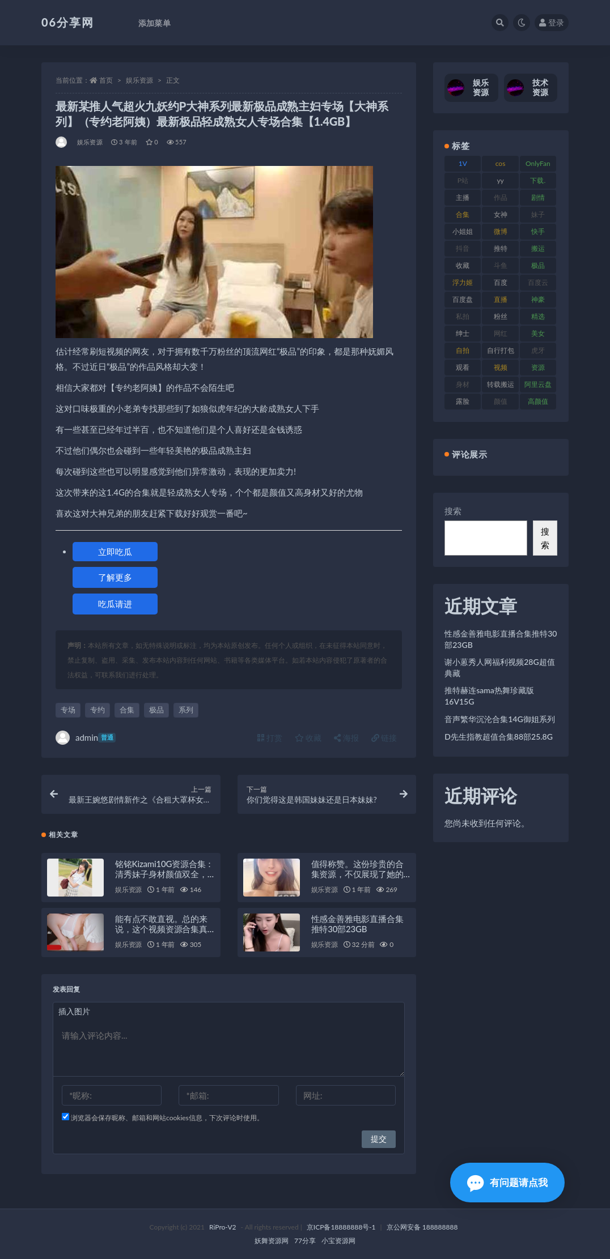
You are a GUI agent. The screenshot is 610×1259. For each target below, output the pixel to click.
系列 (186, 709)
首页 (106, 80)
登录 (551, 22)
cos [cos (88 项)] (500, 163)
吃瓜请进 (115, 604)
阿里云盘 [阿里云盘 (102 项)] (538, 384)
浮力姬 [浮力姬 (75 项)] (462, 282)
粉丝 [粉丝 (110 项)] (500, 316)
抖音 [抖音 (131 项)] (462, 248)
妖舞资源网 (272, 1240)
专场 (68, 709)
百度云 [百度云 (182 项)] (538, 282)
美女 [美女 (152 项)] (538, 333)
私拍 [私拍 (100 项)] (462, 316)
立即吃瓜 (115, 552)
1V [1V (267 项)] (463, 163)
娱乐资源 (139, 80)
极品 (156, 709)
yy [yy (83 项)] (500, 180)
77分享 (305, 1240)
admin (86, 738)
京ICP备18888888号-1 (341, 1227)
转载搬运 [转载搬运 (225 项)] (500, 384)
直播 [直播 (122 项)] (500, 299)
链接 (384, 737)
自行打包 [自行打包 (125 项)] (500, 350)
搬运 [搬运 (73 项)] (538, 248)
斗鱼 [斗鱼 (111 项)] (500, 265)
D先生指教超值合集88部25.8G (498, 736)
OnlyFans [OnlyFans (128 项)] (538, 165)
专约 (97, 709)
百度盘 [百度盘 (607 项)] (462, 299)
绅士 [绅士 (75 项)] (462, 333)
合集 (127, 709)
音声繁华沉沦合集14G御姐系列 (499, 719)
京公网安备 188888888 (422, 1227)
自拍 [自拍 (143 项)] (462, 350)
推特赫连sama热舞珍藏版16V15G (489, 695)
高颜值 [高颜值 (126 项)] (538, 401)
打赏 (269, 737)
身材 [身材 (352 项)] (462, 384)
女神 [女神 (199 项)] (500, 214)
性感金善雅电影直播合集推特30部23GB (357, 924)
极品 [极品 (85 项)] (538, 265)
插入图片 (74, 1011)
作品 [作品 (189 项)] (500, 197)
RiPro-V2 (222, 1227)
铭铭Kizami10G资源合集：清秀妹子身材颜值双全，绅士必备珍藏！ (164, 874)
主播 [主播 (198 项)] (462, 197)
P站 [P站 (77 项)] (463, 180)
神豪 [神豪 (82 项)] (538, 299)
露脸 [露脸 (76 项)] (462, 401)
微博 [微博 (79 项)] (500, 231)
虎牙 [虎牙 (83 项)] (538, 350)
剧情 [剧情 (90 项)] (538, 197)
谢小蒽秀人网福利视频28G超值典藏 (499, 667)
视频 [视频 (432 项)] (500, 367)
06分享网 (67, 22)
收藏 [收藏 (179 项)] (462, 265)
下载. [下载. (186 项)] (537, 180)
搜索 (452, 511)
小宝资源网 (338, 1240)
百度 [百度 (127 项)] (500, 282)
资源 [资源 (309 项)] (538, 367)
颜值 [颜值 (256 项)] (500, 401)
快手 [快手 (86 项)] (538, 231)
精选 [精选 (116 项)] (538, 316)
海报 (346, 737)
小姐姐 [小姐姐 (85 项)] (462, 231)
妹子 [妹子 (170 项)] (538, 214)
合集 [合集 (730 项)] (462, 214)
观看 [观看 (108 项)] (462, 367)
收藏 (308, 737)
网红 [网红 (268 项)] (500, 333)
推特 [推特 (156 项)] (500, 248)
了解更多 (115, 577)
